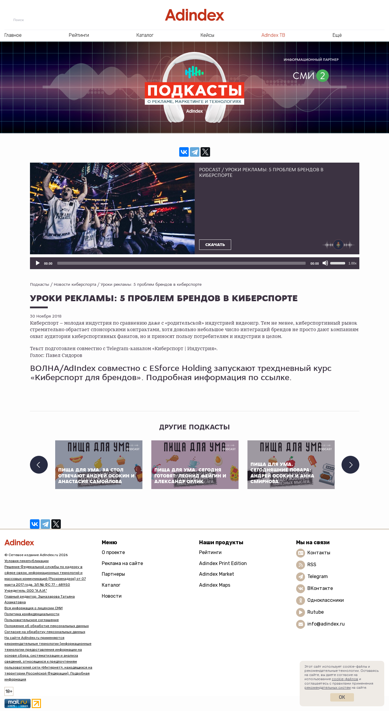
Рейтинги (210, 552)
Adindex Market (216, 574)
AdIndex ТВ (273, 35)
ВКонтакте (320, 588)
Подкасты (39, 284)
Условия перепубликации (26, 561)
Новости (112, 596)
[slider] (181, 263)
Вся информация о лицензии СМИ (33, 608)
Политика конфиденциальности (31, 614)
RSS (311, 564)
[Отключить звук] (325, 263)
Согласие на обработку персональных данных (44, 632)
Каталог (111, 585)
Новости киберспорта (75, 284)
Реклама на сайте (122, 563)
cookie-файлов (345, 679)
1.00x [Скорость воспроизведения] (353, 263)
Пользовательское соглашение (31, 620)
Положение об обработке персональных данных (46, 626)
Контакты (318, 553)
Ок (342, 697)
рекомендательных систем (327, 687)
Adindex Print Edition (223, 563)
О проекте (113, 552)
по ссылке (268, 377)
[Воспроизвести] (37, 263)
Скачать (215, 245)
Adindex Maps (214, 585)
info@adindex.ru (326, 624)
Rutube (315, 612)
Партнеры (113, 574)
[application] (194, 263)
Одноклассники (325, 600)
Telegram (317, 576)
